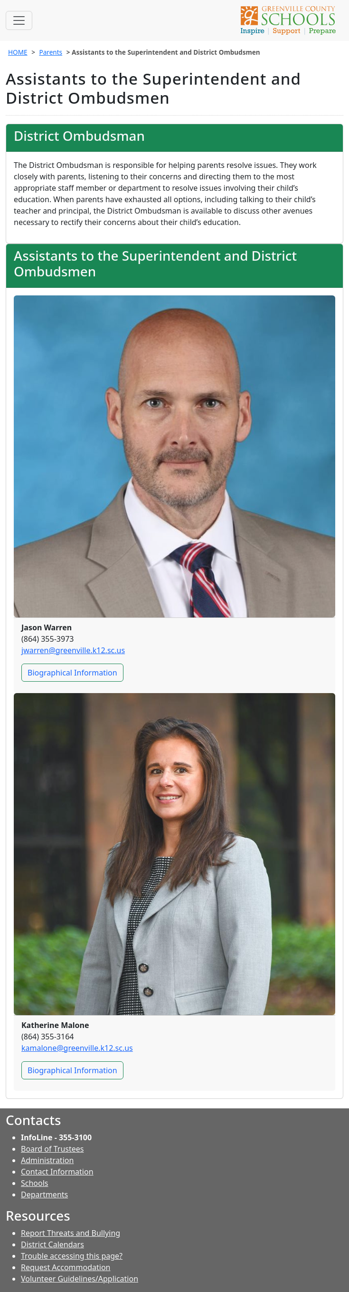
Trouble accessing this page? (72, 1256)
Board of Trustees (52, 1149)
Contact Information (57, 1171)
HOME (18, 52)
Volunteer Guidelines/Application (79, 1278)
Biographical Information (75, 674)
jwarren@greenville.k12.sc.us (73, 650)
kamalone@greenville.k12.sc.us (77, 1048)
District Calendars (52, 1244)
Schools (34, 1183)
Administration (47, 1160)
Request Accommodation (65, 1267)
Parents (50, 52)
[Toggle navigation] (19, 20)
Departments (44, 1194)
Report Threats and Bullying (70, 1233)
